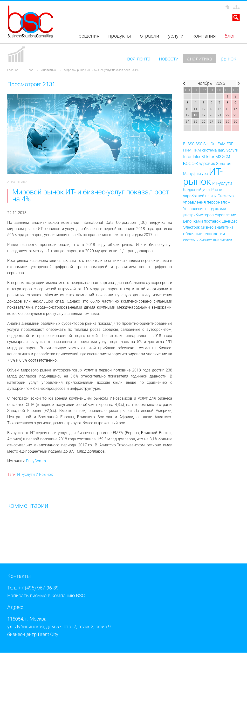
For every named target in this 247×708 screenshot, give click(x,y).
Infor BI (199, 156)
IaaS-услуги (228, 150)
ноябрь (205, 83)
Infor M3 (213, 156)
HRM (187, 150)
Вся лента (139, 58)
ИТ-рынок (44, 474)
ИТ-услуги (26, 474)
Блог (30, 70)
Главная (12, 70)
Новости (168, 58)
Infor (187, 156)
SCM (226, 156)
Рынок (228, 58)
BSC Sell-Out (206, 144)
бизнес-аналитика (217, 227)
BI (184, 144)
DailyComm (36, 461)
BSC (190, 144)
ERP (229, 144)
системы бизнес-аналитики (207, 240)
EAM (222, 144)
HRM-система (204, 150)
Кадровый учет (196, 189)
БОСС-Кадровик (199, 163)
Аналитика (199, 58)
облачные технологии (204, 233)
